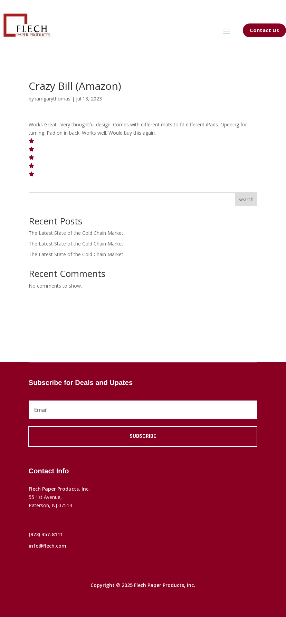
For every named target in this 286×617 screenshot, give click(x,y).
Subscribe (143, 436)
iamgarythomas (52, 98)
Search (246, 199)
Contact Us (264, 30)
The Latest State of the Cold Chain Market (76, 233)
